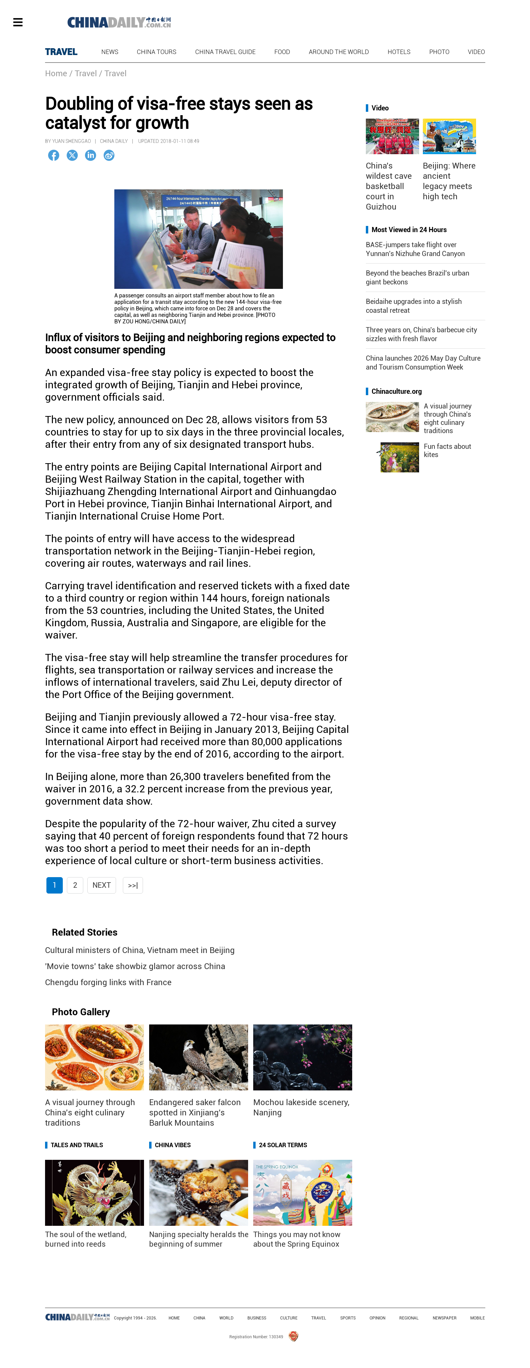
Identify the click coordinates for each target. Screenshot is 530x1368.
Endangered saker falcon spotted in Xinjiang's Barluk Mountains (195, 1113)
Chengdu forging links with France (108, 982)
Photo (439, 51)
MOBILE (477, 1318)
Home (56, 73)
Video (476, 51)
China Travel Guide (225, 51)
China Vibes (173, 1145)
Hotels (399, 51)
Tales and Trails (77, 1145)
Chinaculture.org (397, 391)
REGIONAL (409, 1318)
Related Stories (84, 932)
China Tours (156, 51)
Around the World (339, 51)
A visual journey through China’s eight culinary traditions (90, 1113)
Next (101, 885)
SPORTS (348, 1318)
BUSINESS (256, 1318)
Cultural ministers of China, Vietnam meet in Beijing (140, 950)
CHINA (199, 1318)
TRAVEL (61, 52)
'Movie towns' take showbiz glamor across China (135, 966)
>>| (133, 885)
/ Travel (83, 73)
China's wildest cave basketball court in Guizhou (389, 186)
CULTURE (289, 1318)
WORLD (226, 1318)
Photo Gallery (81, 1012)
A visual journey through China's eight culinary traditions (448, 418)
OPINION (377, 1318)
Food (282, 51)
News (109, 51)
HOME (174, 1318)
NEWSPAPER (445, 1318)
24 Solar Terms (283, 1145)
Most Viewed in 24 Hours (409, 230)
